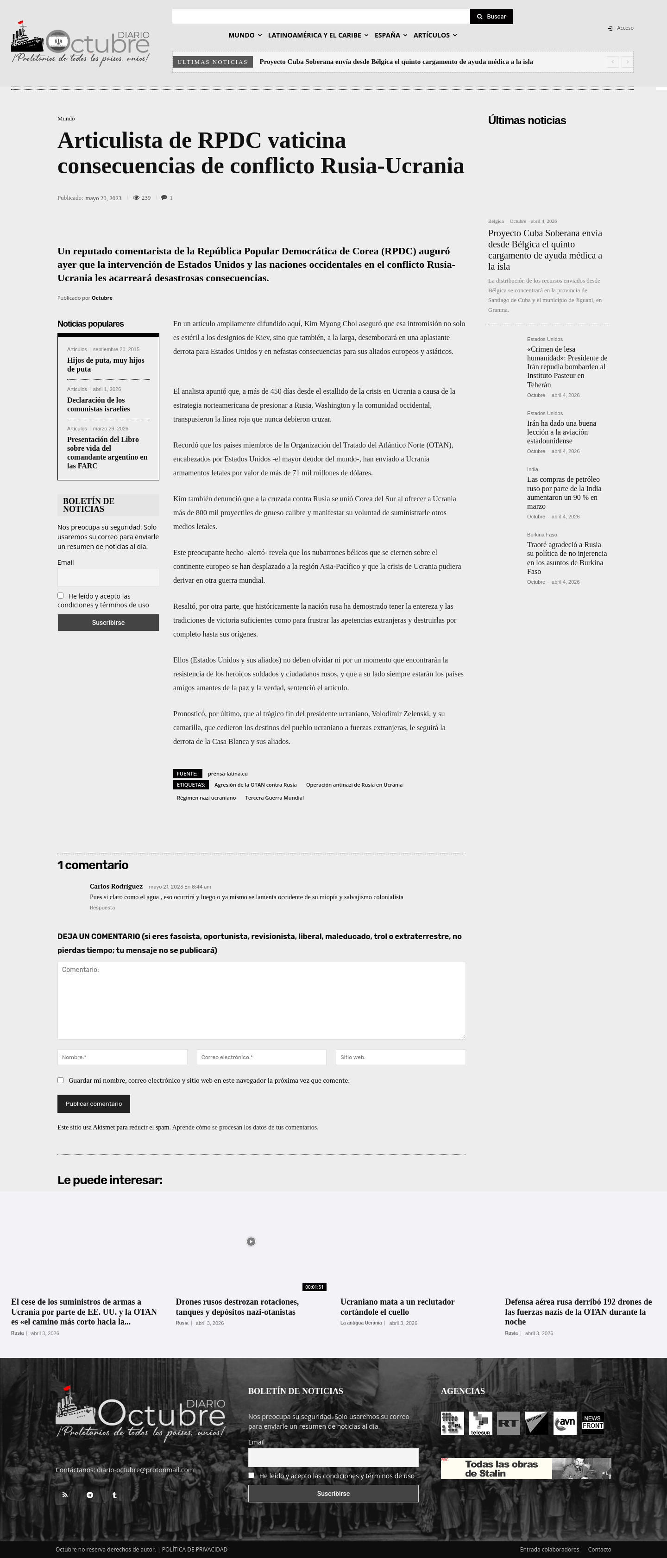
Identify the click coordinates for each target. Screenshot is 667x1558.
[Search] (491, 16)
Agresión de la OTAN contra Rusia (255, 784)
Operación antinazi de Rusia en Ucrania (354, 784)
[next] (627, 62)
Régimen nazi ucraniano (206, 797)
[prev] (612, 62)
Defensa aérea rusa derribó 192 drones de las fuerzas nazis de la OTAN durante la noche (579, 1311)
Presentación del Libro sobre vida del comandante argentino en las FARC (107, 452)
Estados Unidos (545, 339)
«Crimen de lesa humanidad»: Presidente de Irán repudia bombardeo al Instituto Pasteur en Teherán (567, 367)
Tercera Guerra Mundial (274, 797)
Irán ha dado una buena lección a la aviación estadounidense (561, 432)
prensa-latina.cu (228, 773)
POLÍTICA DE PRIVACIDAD (195, 1549)
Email (65, 562)
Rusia (17, 1333)
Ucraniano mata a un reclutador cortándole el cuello (397, 1307)
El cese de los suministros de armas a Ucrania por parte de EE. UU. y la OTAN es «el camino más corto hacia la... (84, 1311)
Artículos (77, 349)
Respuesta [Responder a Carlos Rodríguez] (102, 908)
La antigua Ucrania (361, 1323)
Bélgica (496, 221)
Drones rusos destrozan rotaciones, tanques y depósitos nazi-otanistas (238, 1307)
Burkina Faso (542, 534)
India (532, 469)
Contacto (599, 1549)
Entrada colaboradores (549, 1549)
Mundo (66, 118)
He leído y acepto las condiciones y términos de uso (103, 600)
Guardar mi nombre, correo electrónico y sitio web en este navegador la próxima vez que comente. (209, 1080)
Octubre (102, 297)
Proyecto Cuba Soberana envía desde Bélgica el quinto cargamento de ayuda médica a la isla (397, 61)
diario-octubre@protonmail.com (145, 1469)
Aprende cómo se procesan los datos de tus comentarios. (245, 1127)
